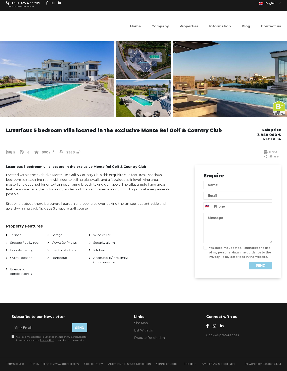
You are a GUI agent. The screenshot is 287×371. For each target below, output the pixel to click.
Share (271, 156)
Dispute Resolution (149, 338)
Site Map (141, 323)
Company (160, 26)
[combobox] (238, 206)
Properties (189, 26)
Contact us (271, 26)
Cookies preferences (222, 335)
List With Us (143, 330)
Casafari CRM (271, 364)
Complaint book (167, 364)
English (270, 3)
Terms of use (15, 364)
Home (135, 26)
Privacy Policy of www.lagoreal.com (54, 364)
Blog (246, 26)
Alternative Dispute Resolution (129, 364)
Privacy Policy (219, 257)
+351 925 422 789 (26, 3)
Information (220, 26)
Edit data (190, 364)
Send (260, 265)
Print (270, 152)
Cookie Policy (93, 364)
